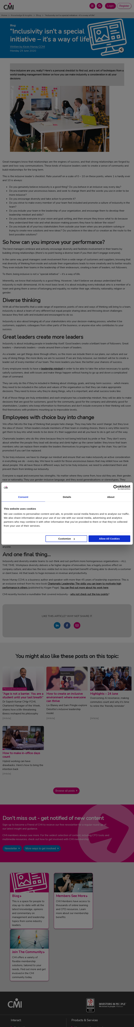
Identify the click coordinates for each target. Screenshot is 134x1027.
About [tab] (110, 496)
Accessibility (105, 1017)
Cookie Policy (73, 1017)
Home (4, 15)
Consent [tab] (23, 496)
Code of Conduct (55, 1017)
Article (6, 718)
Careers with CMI (23, 989)
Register (124, 5)
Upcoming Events (23, 981)
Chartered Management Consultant (94, 985)
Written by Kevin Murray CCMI (27, 46)
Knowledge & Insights (21, 15)
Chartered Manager (85, 981)
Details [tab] (67, 496)
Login (110, 5)
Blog (38, 15)
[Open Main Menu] (92, 6)
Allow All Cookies (109, 538)
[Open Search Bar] (99, 6)
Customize (66, 538)
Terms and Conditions (33, 1017)
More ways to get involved (40, 848)
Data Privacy (90, 1017)
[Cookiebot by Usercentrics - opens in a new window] (115, 487)
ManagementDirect (85, 989)
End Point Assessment (87, 977)
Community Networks (25, 985)
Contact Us (20, 973)
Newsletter (11, 848)
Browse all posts (65, 790)
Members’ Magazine (85, 993)
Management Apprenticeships (91, 973)
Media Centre (21, 977)
